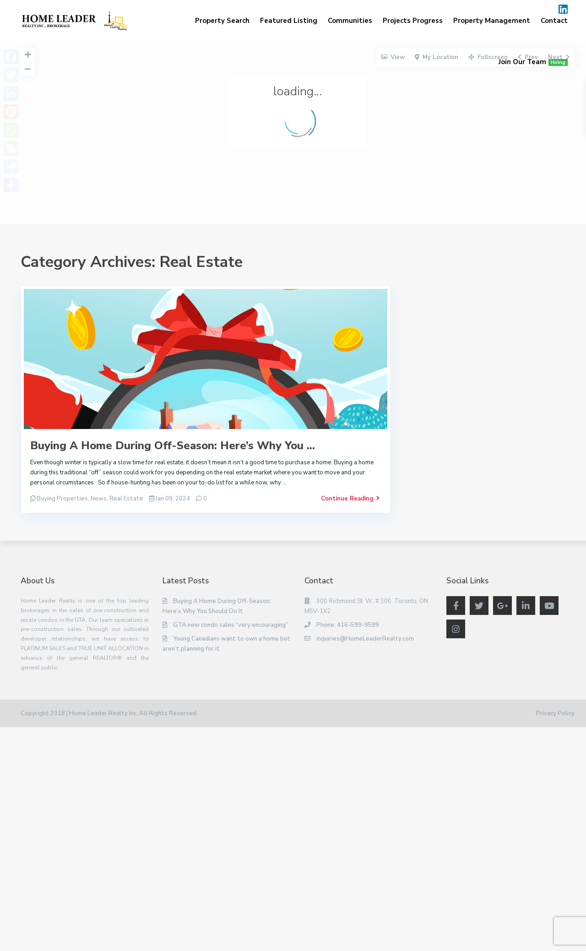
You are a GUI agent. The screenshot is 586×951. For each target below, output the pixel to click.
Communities (350, 20)
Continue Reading (350, 499)
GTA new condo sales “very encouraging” (230, 625)
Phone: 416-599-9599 (347, 625)
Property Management (491, 20)
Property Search (222, 20)
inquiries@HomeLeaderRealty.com (365, 639)
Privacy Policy (555, 713)
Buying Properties (62, 499)
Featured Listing (288, 20)
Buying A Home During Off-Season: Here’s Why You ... (172, 445)
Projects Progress (413, 20)
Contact (554, 20)
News (99, 499)
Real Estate (126, 499)
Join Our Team (533, 61)
